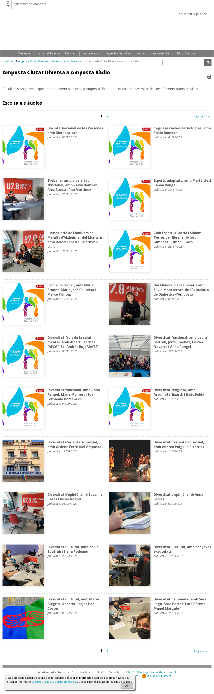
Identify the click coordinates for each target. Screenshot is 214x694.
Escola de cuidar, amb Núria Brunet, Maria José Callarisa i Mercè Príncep (71, 290)
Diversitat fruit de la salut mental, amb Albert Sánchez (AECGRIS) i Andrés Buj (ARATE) (72, 342)
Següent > (201, 116)
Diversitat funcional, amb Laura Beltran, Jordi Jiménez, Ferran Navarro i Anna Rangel (180, 342)
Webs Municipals (193, 13)
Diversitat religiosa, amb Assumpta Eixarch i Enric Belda (179, 392)
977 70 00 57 (134, 672)
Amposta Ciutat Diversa (33, 61)
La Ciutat (9, 61)
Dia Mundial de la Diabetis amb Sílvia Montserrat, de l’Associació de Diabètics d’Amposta (181, 290)
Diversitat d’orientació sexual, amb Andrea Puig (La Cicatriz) (179, 444)
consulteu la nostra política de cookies (54, 682)
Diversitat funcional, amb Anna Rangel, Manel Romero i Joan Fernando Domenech (73, 394)
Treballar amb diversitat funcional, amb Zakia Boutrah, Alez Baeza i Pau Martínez (72, 185)
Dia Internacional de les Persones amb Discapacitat (75, 130)
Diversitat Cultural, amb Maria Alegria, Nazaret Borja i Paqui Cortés (73, 604)
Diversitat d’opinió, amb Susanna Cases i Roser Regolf (75, 496)
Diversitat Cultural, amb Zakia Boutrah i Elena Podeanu (73, 549)
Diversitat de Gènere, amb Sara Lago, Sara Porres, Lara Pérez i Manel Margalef (180, 604)
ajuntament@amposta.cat (160, 672)
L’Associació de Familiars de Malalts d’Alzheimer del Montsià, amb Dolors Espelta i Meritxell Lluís (75, 239)
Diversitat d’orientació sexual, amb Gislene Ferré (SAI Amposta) (75, 444)
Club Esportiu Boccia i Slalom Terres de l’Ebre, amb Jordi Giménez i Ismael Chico (177, 237)
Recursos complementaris (68, 61)
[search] (184, 62)
